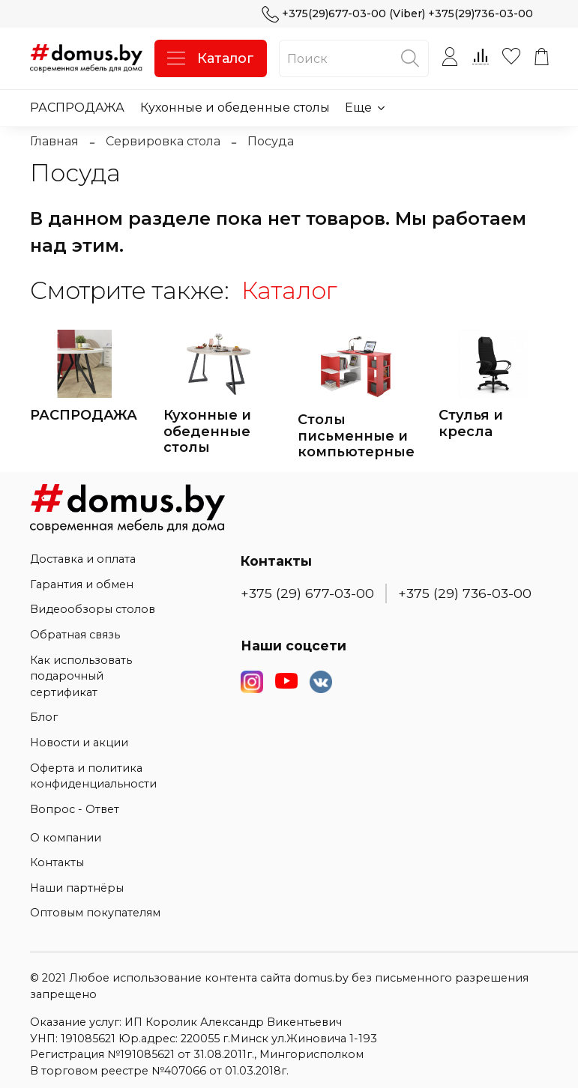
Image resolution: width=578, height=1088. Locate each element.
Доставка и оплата (83, 559)
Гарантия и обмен (81, 584)
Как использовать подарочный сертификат (81, 676)
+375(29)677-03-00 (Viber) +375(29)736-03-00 (397, 14)
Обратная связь (75, 634)
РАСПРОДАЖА (77, 107)
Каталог (210, 58)
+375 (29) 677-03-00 (307, 593)
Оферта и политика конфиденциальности (93, 776)
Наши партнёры (77, 888)
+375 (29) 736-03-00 (465, 593)
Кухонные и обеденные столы (235, 107)
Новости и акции (79, 742)
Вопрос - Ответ (74, 809)
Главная (54, 141)
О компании (65, 837)
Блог (44, 717)
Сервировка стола (163, 141)
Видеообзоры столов (92, 609)
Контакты (57, 862)
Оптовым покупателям (95, 912)
